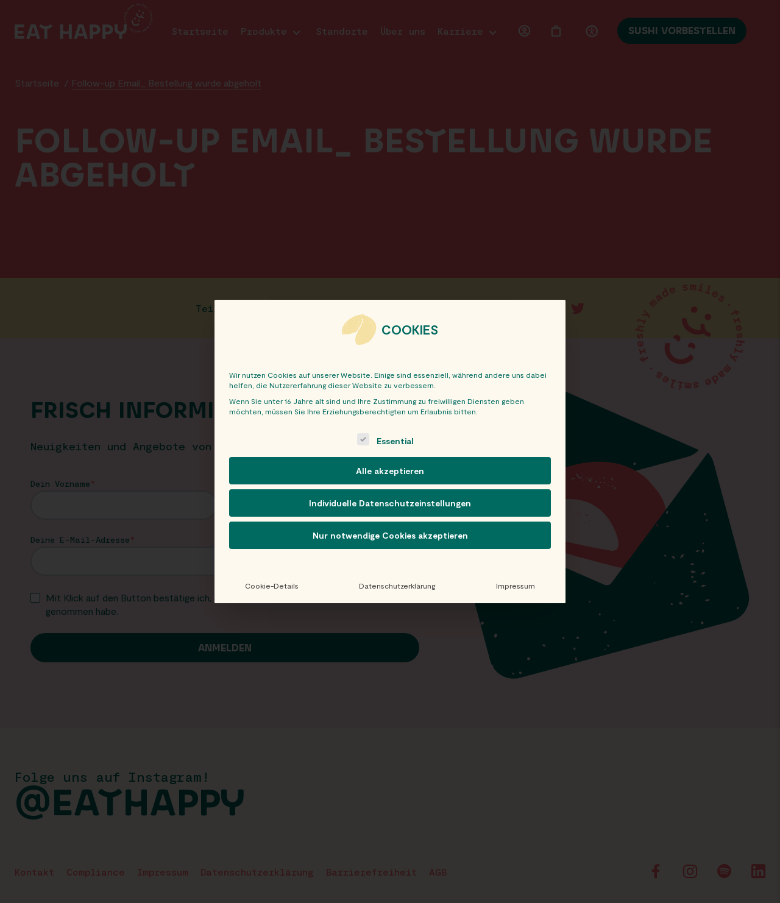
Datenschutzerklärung (397, 585)
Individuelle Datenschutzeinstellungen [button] (390, 503)
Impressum (515, 585)
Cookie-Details (272, 585)
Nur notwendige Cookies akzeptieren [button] (390, 535)
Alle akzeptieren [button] (390, 471)
